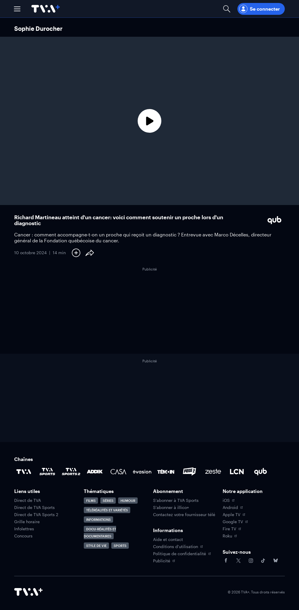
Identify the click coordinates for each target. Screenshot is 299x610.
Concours (23, 536)
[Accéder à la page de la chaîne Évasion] (142, 471)
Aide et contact (168, 539)
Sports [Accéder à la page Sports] (120, 545)
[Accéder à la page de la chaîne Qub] (260, 471)
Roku (230, 536)
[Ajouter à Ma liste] (76, 252)
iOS (228, 500)
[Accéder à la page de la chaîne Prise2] (189, 471)
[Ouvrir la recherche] (227, 8)
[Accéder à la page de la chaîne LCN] (236, 471)
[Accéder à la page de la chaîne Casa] (118, 471)
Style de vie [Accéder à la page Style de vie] (96, 545)
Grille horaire (27, 521)
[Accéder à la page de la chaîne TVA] (23, 471)
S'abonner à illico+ (171, 507)
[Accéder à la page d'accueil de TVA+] (28, 592)
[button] (17, 9)
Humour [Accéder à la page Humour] (127, 500)
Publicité (164, 560)
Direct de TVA (27, 500)
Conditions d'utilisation (178, 546)
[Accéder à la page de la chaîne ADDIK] (94, 471)
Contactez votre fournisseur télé (184, 514)
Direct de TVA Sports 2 (36, 514)
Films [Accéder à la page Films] (91, 500)
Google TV (235, 521)
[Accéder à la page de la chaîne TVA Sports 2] (71, 471)
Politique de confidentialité (182, 553)
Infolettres (24, 528)
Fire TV (232, 528)
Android (233, 507)
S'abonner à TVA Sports (176, 500)
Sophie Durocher (38, 28)
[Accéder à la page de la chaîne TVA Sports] (47, 471)
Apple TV (234, 514)
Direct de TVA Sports (34, 507)
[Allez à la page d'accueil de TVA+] (45, 8)
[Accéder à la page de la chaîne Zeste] (213, 471)
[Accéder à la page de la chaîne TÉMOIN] (165, 471)
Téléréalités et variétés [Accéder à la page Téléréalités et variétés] (107, 510)
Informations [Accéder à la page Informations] (98, 519)
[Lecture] (149, 121)
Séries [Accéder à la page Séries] (108, 500)
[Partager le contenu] (89, 252)
